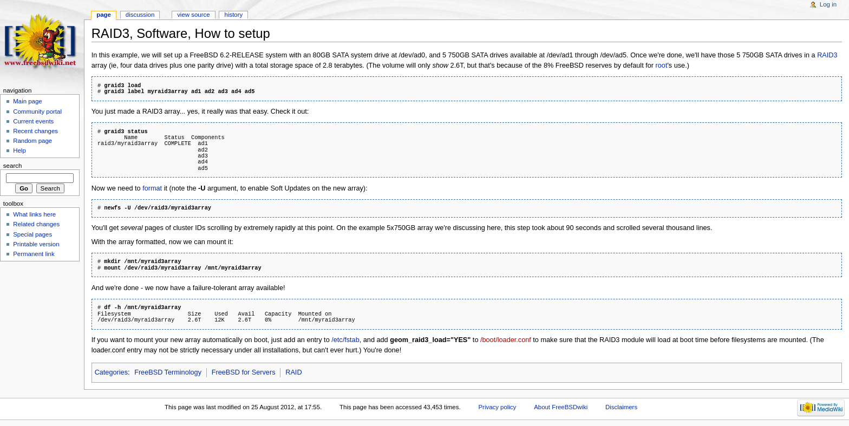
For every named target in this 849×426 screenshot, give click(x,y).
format (152, 188)
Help (19, 150)
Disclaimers (621, 407)
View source (193, 14)
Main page (27, 101)
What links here (34, 214)
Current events (33, 121)
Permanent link (33, 254)
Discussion (140, 14)
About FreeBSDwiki (560, 407)
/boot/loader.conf (505, 340)
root (662, 65)
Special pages (32, 234)
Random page (32, 140)
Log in (828, 4)
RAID (293, 372)
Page (103, 14)
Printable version (36, 244)
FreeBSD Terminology (167, 372)
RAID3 (827, 55)
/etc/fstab (345, 340)
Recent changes (35, 131)
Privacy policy (497, 407)
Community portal (37, 111)
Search (12, 165)
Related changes (36, 224)
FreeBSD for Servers (244, 372)
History (234, 14)
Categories (111, 372)
